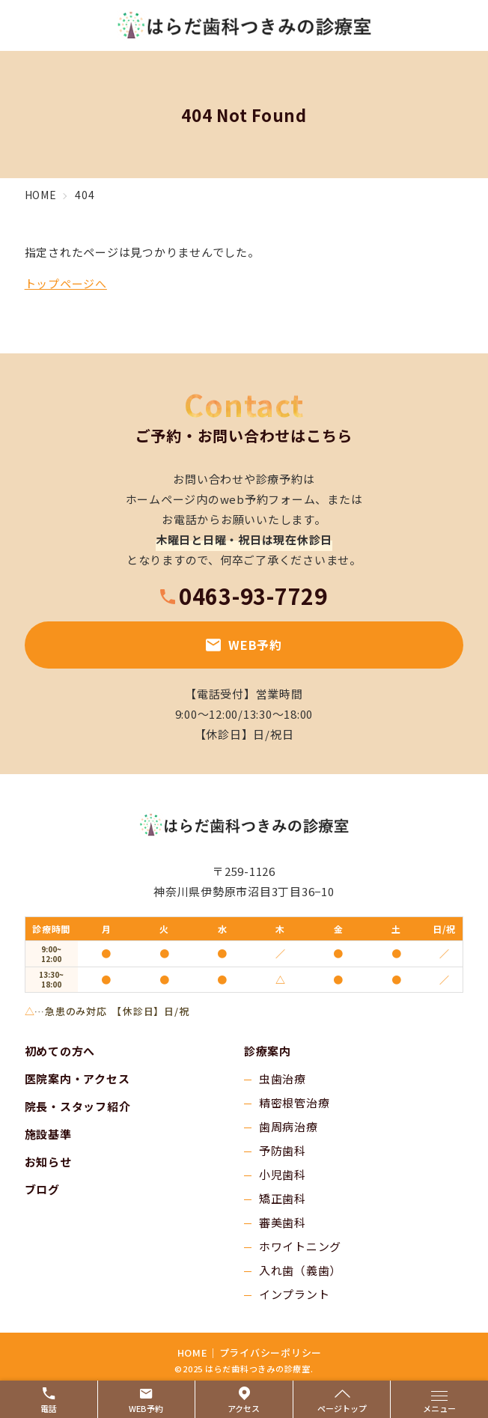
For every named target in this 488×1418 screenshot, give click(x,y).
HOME (192, 1352)
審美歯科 (282, 1222)
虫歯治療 (282, 1078)
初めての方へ (60, 1051)
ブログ (42, 1189)
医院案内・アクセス (77, 1078)
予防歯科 (282, 1150)
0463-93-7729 (253, 595)
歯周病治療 (288, 1126)
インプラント (294, 1294)
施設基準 (48, 1134)
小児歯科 (282, 1174)
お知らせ (48, 1161)
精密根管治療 (294, 1102)
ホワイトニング (300, 1246)
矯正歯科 (282, 1198)
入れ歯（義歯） (300, 1270)
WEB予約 (244, 645)
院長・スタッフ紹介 (78, 1106)
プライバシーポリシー (271, 1352)
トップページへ (66, 283)
